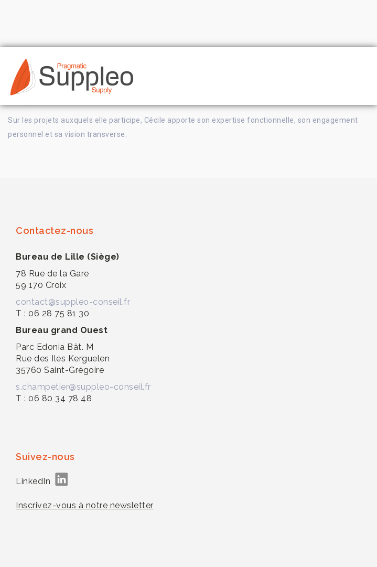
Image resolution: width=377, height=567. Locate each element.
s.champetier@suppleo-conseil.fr (83, 387)
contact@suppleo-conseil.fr (73, 302)
